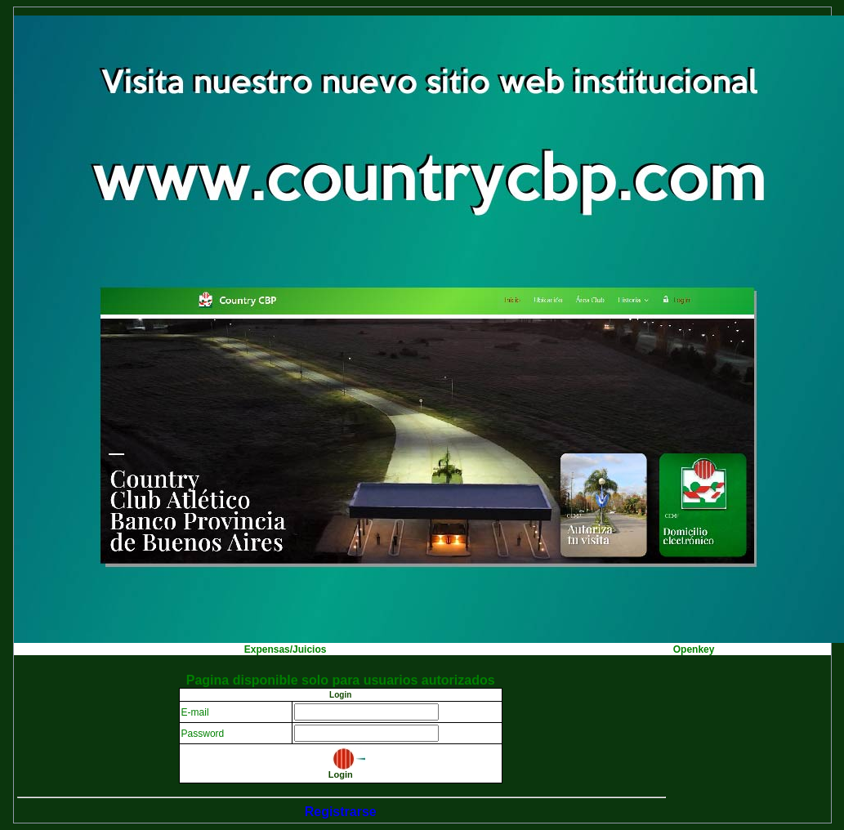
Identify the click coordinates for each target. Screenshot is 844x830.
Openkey (694, 649)
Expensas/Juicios (285, 649)
